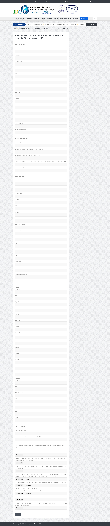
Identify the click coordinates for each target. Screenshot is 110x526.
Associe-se (84, 18)
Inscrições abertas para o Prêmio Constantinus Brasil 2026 (62, 24)
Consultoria (29, 18)
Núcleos (55, 18)
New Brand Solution (37, 524)
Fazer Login (86, 1)
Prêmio (61, 18)
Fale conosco (67, 18)
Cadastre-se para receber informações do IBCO (55, 1)
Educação (49, 18)
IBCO (17, 18)
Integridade (76, 18)
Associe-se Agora (18, 1)
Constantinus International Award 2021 (33, 24)
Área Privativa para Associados (33, 1)
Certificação (37, 18)
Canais (43, 18)
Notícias (22, 18)
